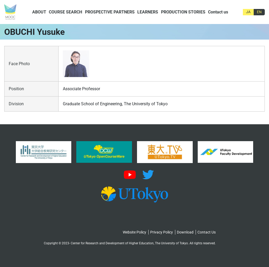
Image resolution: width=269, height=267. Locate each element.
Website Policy (134, 232)
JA (248, 12)
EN (259, 12)
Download (185, 232)
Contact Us (206, 232)
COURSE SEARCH (65, 12)
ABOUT (39, 12)
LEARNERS (147, 12)
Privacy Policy (161, 232)
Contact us (218, 12)
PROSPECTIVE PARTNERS (110, 12)
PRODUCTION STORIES (183, 12)
